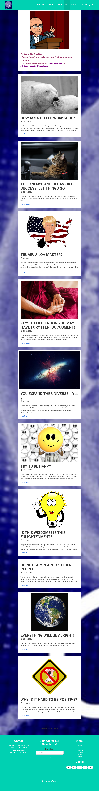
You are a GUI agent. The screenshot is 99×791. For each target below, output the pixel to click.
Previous (44, 728)
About (44, 5)
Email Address (49, 749)
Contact (74, 5)
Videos (67, 5)
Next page (54, 728)
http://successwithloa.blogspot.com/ (34, 66)
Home (38, 5)
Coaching (51, 5)
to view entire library (55, 63)
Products (59, 5)
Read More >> (25, 134)
